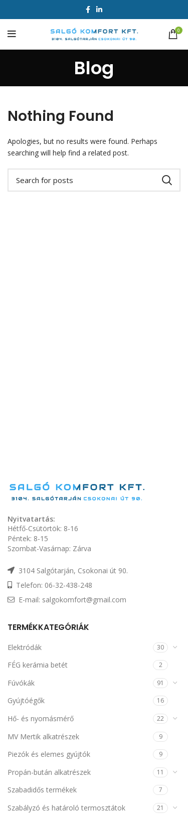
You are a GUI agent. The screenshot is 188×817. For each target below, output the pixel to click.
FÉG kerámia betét (38, 665)
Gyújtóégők (26, 700)
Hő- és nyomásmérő (41, 718)
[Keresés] (94, 180)
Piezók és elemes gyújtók (49, 754)
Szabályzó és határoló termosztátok (66, 807)
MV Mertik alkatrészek (43, 736)
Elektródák (25, 647)
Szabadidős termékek (42, 789)
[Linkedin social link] (99, 9)
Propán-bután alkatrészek (49, 772)
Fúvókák (21, 683)
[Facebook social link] (88, 9)
